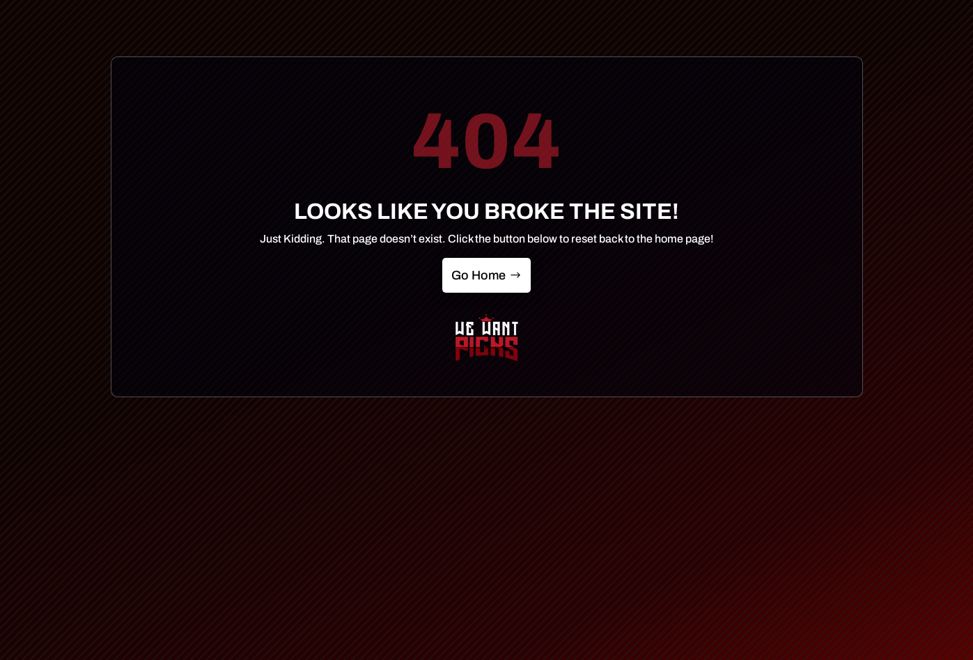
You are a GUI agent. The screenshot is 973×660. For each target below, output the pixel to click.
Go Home (478, 275)
